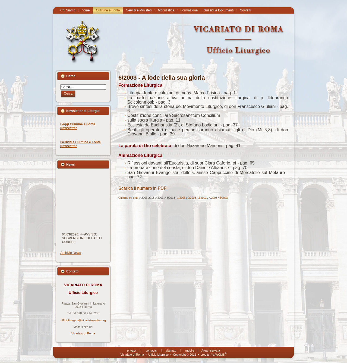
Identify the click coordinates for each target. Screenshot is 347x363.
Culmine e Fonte (128, 197)
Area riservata (210, 350)
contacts (151, 350)
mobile (189, 350)
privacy (132, 350)
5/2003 (223, 197)
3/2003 (202, 197)
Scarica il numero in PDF (142, 188)
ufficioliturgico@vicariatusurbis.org (83, 320)
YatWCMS (218, 354)
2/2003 (192, 197)
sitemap (171, 350)
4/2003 (213, 197)
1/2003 (181, 197)
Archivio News (70, 253)
